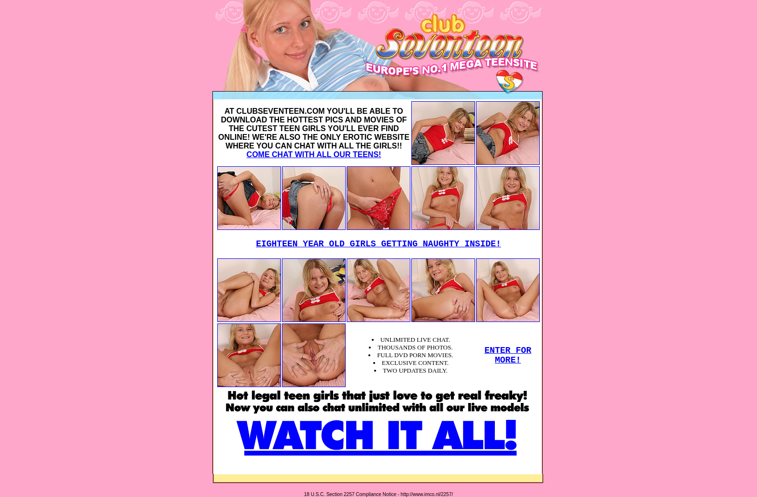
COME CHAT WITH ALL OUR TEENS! (314, 154)
